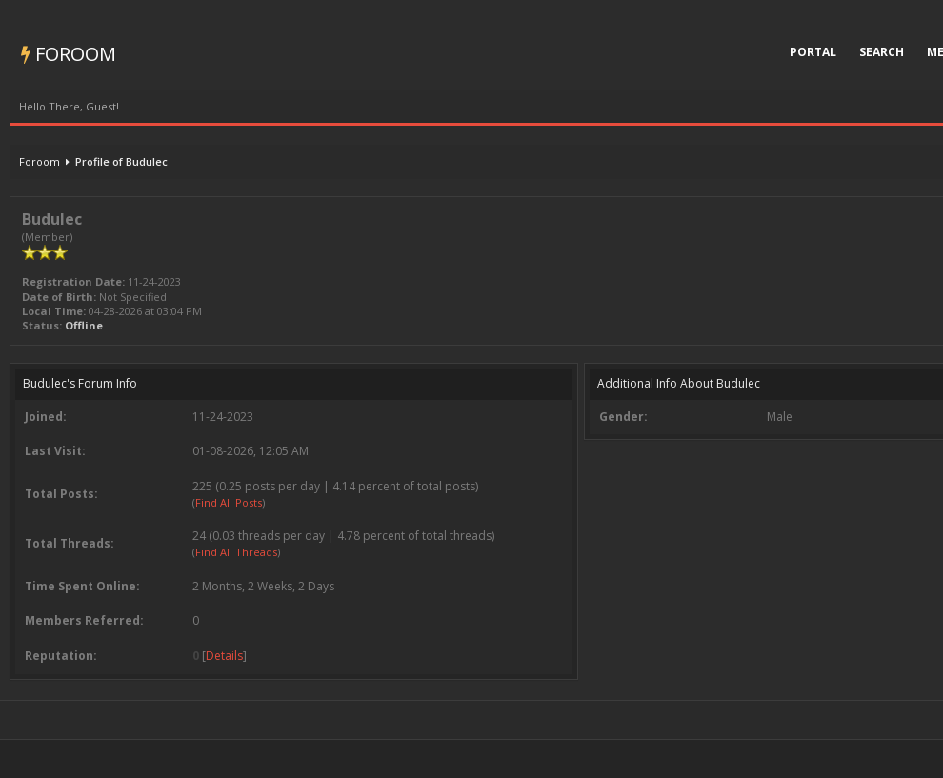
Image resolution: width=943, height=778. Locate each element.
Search (881, 52)
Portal (813, 52)
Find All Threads (236, 552)
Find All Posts (228, 502)
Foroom (68, 54)
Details (224, 656)
